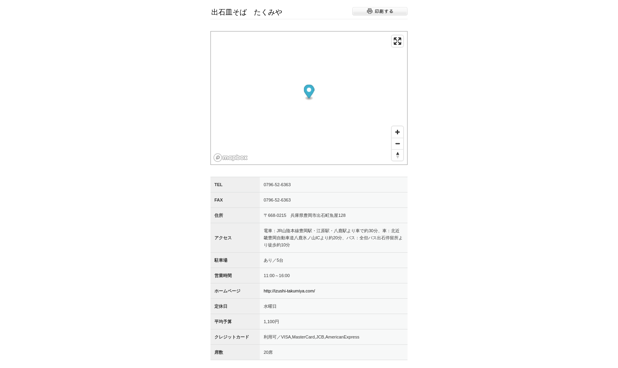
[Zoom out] (397, 143)
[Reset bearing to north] (397, 155)
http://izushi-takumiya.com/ (289, 290)
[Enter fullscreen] (397, 41)
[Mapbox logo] (230, 157)
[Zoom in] (397, 132)
